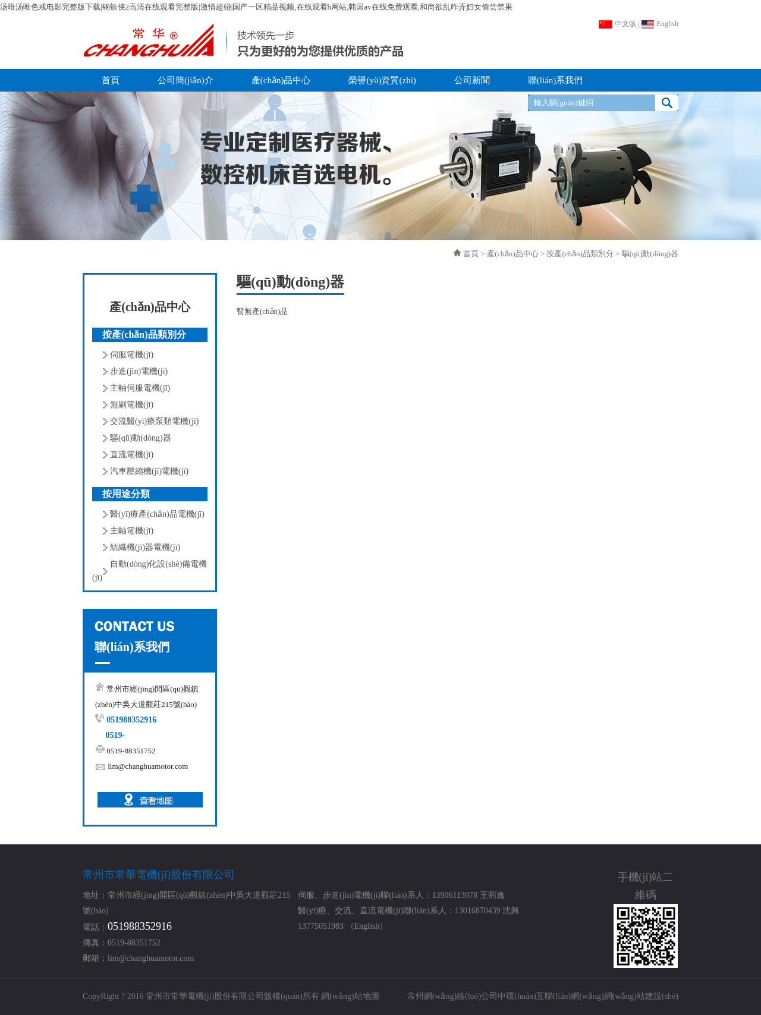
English (659, 24)
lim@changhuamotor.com (148, 766)
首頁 (471, 253)
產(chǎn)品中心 (512, 253)
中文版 (617, 24)
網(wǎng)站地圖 (350, 996)
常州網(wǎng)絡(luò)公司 (452, 996)
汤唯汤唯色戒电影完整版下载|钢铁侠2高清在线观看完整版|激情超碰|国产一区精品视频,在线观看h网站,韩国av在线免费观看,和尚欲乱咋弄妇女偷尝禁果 (256, 6)
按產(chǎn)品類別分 (579, 253)
